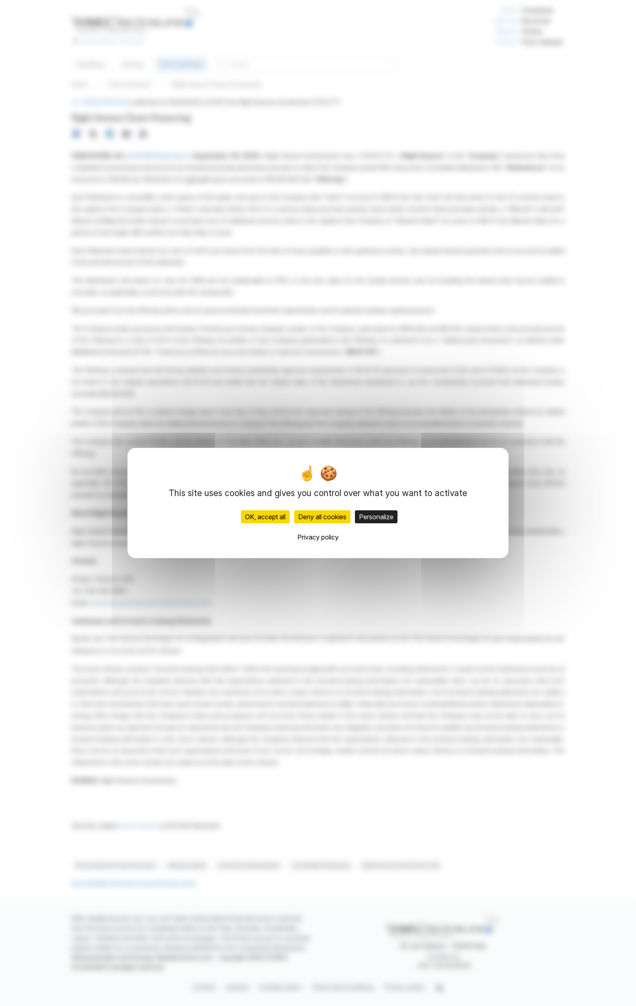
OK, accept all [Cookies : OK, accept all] (265, 517)
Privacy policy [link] (318, 537)
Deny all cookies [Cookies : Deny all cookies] (322, 517)
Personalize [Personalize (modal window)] (376, 517)
